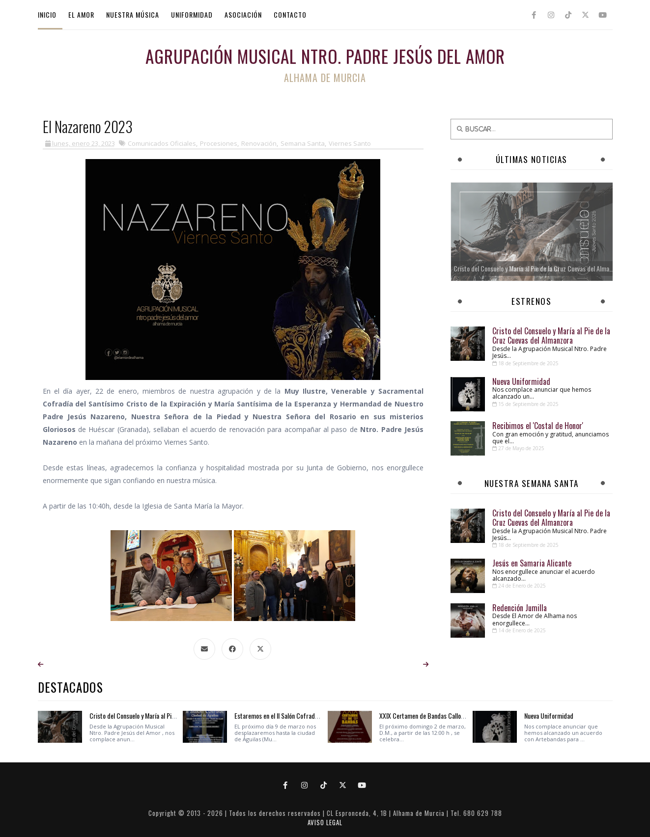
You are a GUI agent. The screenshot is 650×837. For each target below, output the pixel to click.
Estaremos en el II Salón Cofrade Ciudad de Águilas (300, 715)
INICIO (47, 14)
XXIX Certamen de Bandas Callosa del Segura (437, 715)
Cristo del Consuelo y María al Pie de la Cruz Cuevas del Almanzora (551, 335)
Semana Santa (303, 143)
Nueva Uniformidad (521, 381)
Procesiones (218, 143)
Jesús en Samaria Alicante (531, 563)
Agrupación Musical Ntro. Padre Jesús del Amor (325, 56)
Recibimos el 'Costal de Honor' (537, 426)
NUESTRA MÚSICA (132, 14)
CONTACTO (290, 14)
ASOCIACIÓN (243, 14)
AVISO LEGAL (325, 822)
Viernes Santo (350, 143)
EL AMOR (81, 14)
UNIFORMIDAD (192, 14)
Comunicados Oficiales (162, 143)
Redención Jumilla (519, 608)
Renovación (259, 143)
